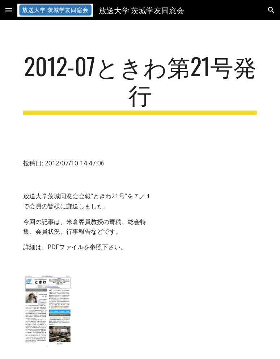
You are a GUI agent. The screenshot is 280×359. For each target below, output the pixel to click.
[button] (8, 10)
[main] (139, 83)
